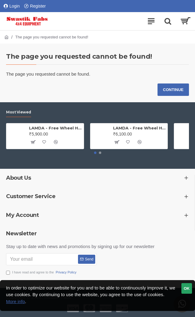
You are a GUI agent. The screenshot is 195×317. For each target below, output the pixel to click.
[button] (95, 153)
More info (15, 301)
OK (187, 288)
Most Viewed (18, 112)
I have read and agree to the (41, 272)
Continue (173, 89)
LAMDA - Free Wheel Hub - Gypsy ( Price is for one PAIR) (139, 128)
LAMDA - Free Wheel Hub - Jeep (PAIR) (55, 128)
